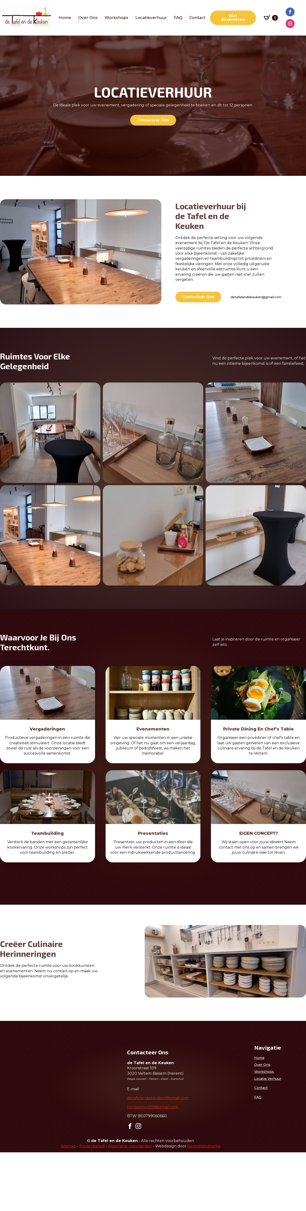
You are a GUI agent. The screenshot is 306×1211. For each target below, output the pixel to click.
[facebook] (290, 11)
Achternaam (17, 1154)
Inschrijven (46, 1173)
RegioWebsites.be (203, 1205)
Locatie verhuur (267, 1079)
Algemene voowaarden (130, 1205)
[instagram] (290, 23)
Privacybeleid (92, 1205)
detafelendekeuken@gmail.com (256, 297)
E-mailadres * (19, 1123)
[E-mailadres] (47, 1131)
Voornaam (16, 1139)
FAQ (178, 18)
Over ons (88, 18)
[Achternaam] (47, 1162)
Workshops (264, 1072)
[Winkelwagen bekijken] (271, 17)
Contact (197, 18)
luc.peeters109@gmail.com (153, 1107)
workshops (116, 18)
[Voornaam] (47, 1146)
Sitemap (68, 1205)
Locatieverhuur (151, 18)
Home (65, 18)
